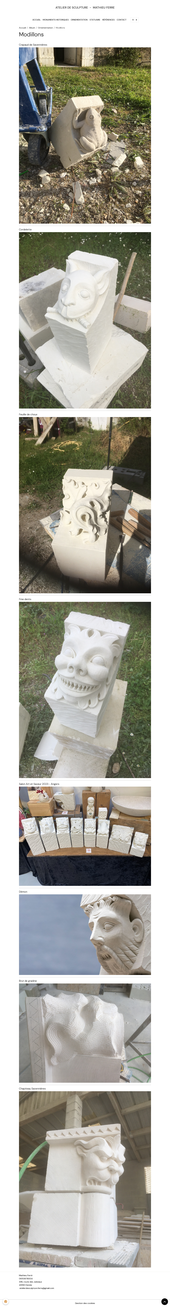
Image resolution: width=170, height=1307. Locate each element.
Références (108, 19)
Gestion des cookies (85, 1303)
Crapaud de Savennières (33, 44)
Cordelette (25, 229)
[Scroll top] (164, 1301)
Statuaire (95, 19)
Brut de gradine (28, 981)
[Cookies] (6, 1301)
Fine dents (25, 599)
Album (32, 27)
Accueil (36, 19)
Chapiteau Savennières (32, 1088)
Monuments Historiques (56, 19)
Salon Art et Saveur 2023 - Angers (39, 784)
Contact (121, 19)
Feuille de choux (28, 414)
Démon (23, 891)
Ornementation (79, 19)
